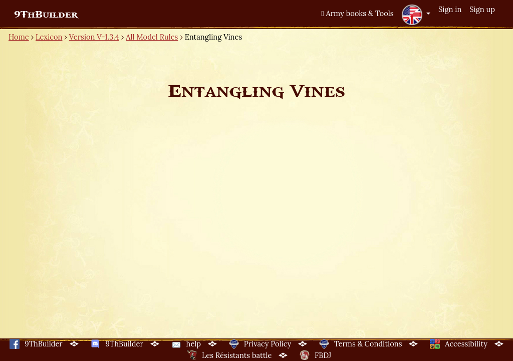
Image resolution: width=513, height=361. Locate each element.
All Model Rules (152, 37)
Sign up (482, 9)
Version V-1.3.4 (94, 37)
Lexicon (49, 37)
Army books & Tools (357, 13)
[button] (415, 14)
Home (19, 37)
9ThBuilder (46, 15)
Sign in (449, 9)
